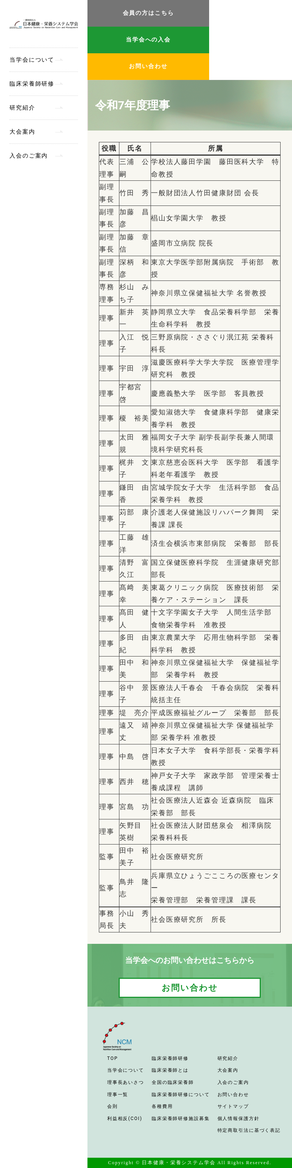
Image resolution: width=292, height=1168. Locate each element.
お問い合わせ (148, 66)
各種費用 (162, 1106)
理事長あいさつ (125, 1082)
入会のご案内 (29, 155)
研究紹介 (22, 107)
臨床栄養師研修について (181, 1094)
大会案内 (22, 131)
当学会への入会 (148, 39)
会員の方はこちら (148, 13)
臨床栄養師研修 (32, 83)
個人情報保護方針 (238, 1118)
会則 (112, 1106)
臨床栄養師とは (170, 1070)
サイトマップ (233, 1106)
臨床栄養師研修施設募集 (181, 1118)
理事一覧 (118, 1094)
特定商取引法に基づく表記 (249, 1130)
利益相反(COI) (125, 1118)
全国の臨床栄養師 (173, 1082)
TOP (112, 1058)
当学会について (32, 59)
